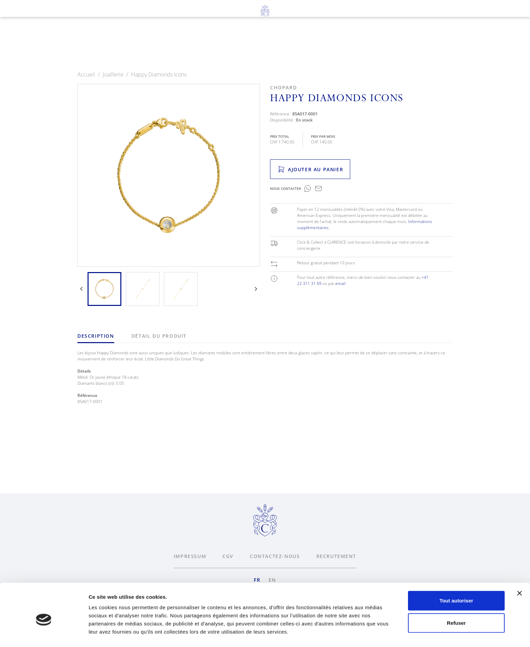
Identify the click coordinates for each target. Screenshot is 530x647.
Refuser (456, 593)
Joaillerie (232, 44)
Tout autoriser (456, 570)
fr (26, 27)
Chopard (283, 87)
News (359, 44)
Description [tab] (95, 336)
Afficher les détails (111, 634)
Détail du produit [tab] (159, 336)
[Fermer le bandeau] (519, 563)
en (39, 27)
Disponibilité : (282, 120)
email (340, 283)
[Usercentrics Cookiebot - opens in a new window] (43, 634)
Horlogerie (181, 44)
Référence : (280, 114)
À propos (321, 44)
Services (277, 44)
